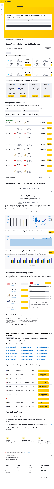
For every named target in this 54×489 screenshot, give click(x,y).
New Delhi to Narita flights (10, 350)
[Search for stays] (1, 7)
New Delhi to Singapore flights (11, 359)
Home (6, 39)
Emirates (35, 281)
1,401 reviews (13, 291)
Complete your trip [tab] (18, 338)
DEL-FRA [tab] (24, 188)
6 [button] (49, 177)
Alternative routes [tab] (10, 338)
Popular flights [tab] (9, 340)
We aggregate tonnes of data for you (29, 457)
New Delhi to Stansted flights (11, 356)
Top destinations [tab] (23, 340)
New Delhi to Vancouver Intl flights (43, 347)
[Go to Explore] (1, 12)
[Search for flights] (1, 5)
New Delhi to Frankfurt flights (42, 350)
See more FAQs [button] (21, 329)
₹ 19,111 (42, 15)
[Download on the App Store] (43, 470)
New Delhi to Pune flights (41, 359)
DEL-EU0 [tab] (20, 202)
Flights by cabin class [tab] (34, 338)
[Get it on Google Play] (43, 468)
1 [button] (40, 177)
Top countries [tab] (16, 340)
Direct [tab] (17, 52)
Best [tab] (12, 52)
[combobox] (19, 17)
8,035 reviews (13, 303)
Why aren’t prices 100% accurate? (29, 459)
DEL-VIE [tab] (33, 188)
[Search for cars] (1, 9)
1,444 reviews (13, 297)
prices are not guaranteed (26, 452)
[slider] (52, 111)
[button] (2, 1)
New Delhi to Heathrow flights (11, 347)
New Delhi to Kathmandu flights (26, 359)
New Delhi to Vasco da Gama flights (27, 350)
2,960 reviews (13, 309)
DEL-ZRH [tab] (28, 188)
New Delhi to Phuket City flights (11, 353)
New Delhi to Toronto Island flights (27, 356)
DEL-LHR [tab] (37, 188)
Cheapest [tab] (8, 52)
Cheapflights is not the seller (29, 455)
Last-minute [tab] (22, 52)
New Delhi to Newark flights (26, 347)
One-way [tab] (27, 52)
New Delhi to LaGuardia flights (26, 353)
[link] (11, 96)
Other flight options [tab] (43, 338)
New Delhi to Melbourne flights (42, 353)
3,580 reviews (13, 285)
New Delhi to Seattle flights (41, 356)
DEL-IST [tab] (20, 188)
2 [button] (42, 177)
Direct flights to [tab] (26, 338)
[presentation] (45, 15)
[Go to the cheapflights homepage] (8, 1)
